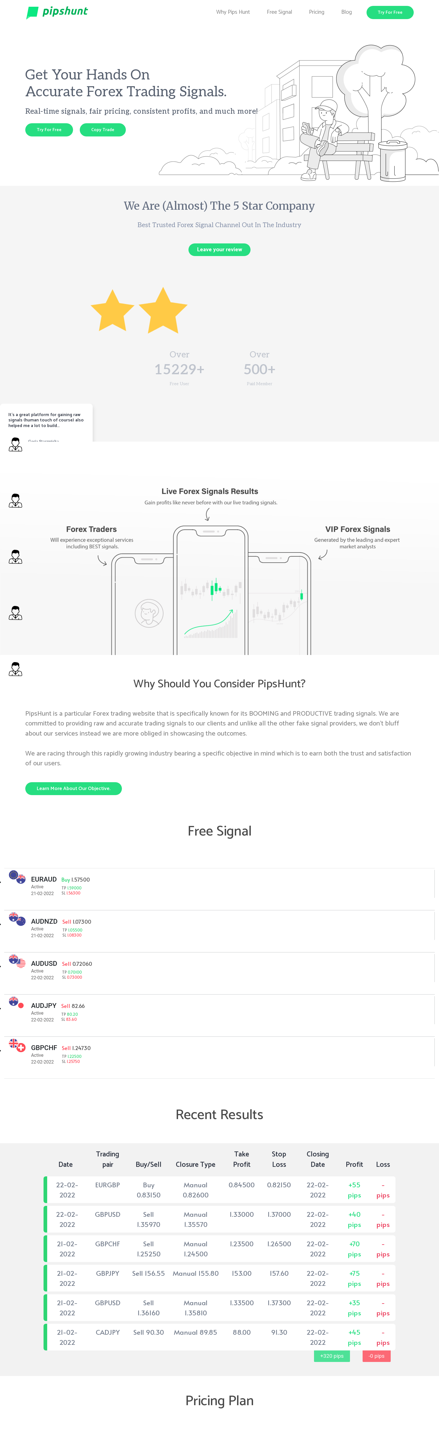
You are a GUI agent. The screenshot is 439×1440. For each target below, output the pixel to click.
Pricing (316, 12)
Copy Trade (102, 130)
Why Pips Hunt (233, 12)
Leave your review (219, 249)
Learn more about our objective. (74, 788)
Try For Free (390, 12)
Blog (346, 12)
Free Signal (279, 12)
